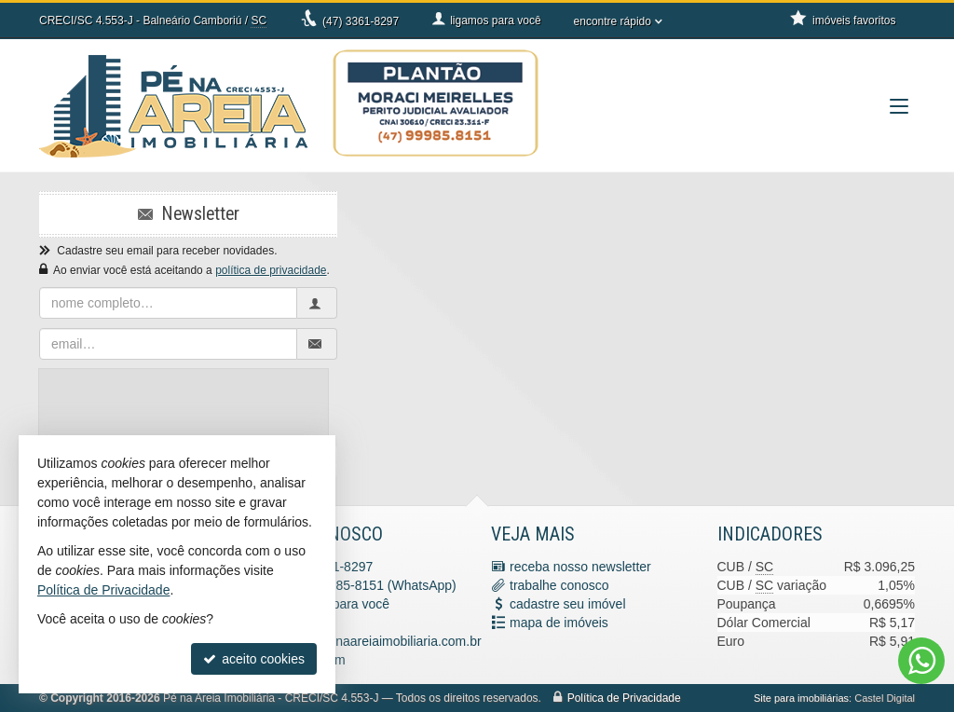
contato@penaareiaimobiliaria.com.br (374, 641)
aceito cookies (254, 658)
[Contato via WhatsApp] (921, 660)
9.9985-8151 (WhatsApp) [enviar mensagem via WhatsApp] (381, 585)
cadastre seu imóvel (568, 603)
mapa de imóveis (559, 622)
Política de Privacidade (624, 698)
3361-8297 (360, 21)
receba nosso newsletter (580, 566)
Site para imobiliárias (801, 698)
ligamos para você (337, 603)
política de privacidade (270, 270)
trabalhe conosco (559, 585)
